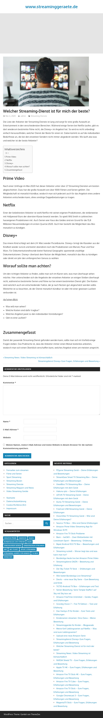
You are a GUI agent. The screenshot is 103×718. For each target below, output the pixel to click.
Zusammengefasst (14, 170)
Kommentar (9, 382)
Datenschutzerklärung (16, 501)
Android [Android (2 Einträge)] (23, 538)
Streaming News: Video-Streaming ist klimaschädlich (28, 357)
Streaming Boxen (14, 481)
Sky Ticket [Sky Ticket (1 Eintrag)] (13, 549)
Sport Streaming (13, 477)
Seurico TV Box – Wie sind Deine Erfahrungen (77, 523)
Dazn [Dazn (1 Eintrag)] (29, 542)
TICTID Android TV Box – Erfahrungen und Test (77, 586)
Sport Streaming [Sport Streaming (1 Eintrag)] (28, 549)
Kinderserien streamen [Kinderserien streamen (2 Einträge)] (34, 546)
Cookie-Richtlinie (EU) (16, 505)
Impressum (11, 508)
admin (23, 116)
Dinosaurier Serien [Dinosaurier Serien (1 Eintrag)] (12, 546)
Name (6, 421)
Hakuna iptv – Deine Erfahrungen (71, 491)
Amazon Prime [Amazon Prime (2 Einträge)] (10, 538)
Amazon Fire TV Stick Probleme (70, 533)
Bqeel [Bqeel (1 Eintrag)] (31, 538)
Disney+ (9, 163)
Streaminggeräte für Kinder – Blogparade (75, 625)
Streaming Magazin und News (20, 487)
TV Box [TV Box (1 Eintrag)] (35, 553)
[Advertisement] (51, 33)
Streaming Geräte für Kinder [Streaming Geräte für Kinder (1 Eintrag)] (17, 553)
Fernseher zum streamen (17, 470)
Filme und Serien (14, 473)
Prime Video (11, 156)
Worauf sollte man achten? (18, 166)
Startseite (10, 498)
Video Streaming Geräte (17, 491)
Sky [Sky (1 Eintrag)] (5, 549)
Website (7, 437)
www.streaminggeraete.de (52, 6)
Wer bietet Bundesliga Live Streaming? (73, 575)
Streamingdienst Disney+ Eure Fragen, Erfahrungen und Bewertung (68, 361)
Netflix (9, 160)
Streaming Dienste (39, 116)
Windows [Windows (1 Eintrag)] (8, 557)
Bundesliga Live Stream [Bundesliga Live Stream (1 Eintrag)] (14, 542)
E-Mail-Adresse (11, 429)
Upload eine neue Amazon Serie (71, 635)
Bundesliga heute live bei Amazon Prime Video (77, 558)
